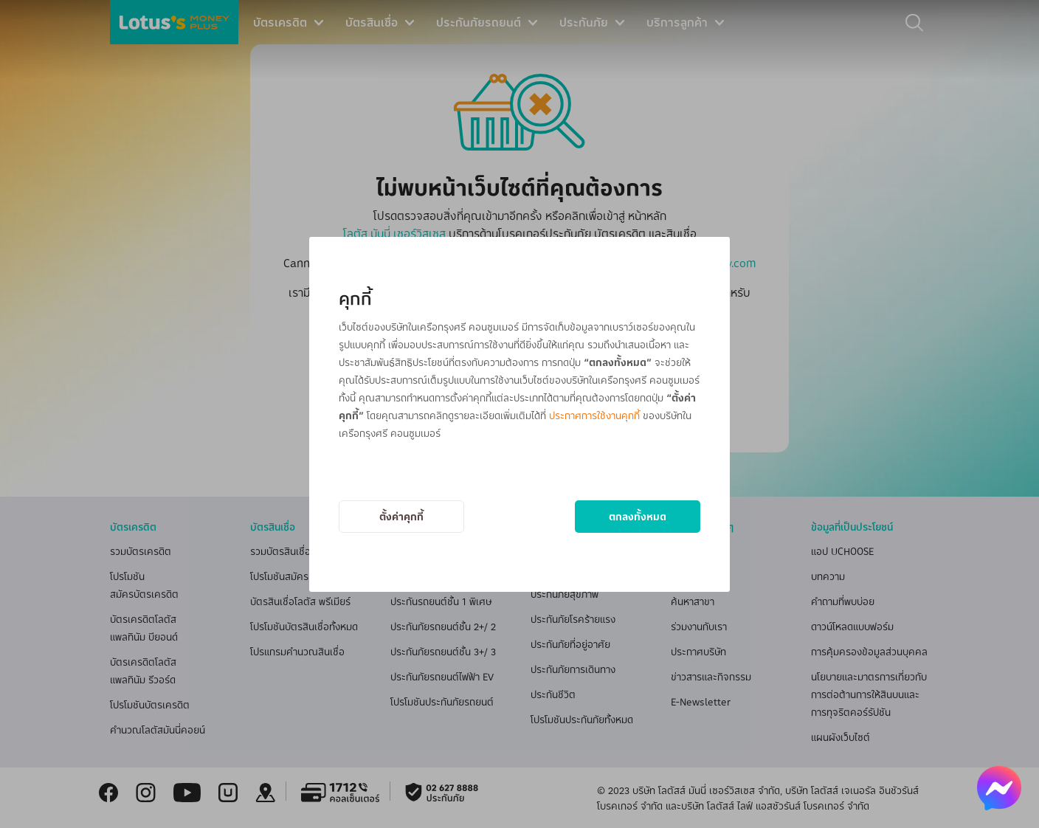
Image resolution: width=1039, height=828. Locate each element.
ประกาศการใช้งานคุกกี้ (594, 415)
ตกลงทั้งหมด (637, 516)
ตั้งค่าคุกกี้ (401, 516)
